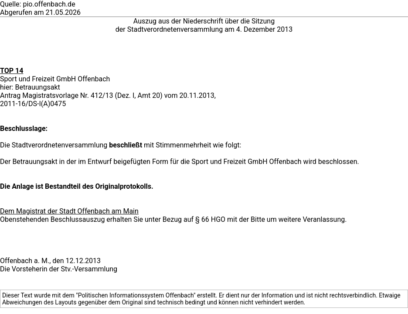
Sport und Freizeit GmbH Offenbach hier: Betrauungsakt (55, 83)
